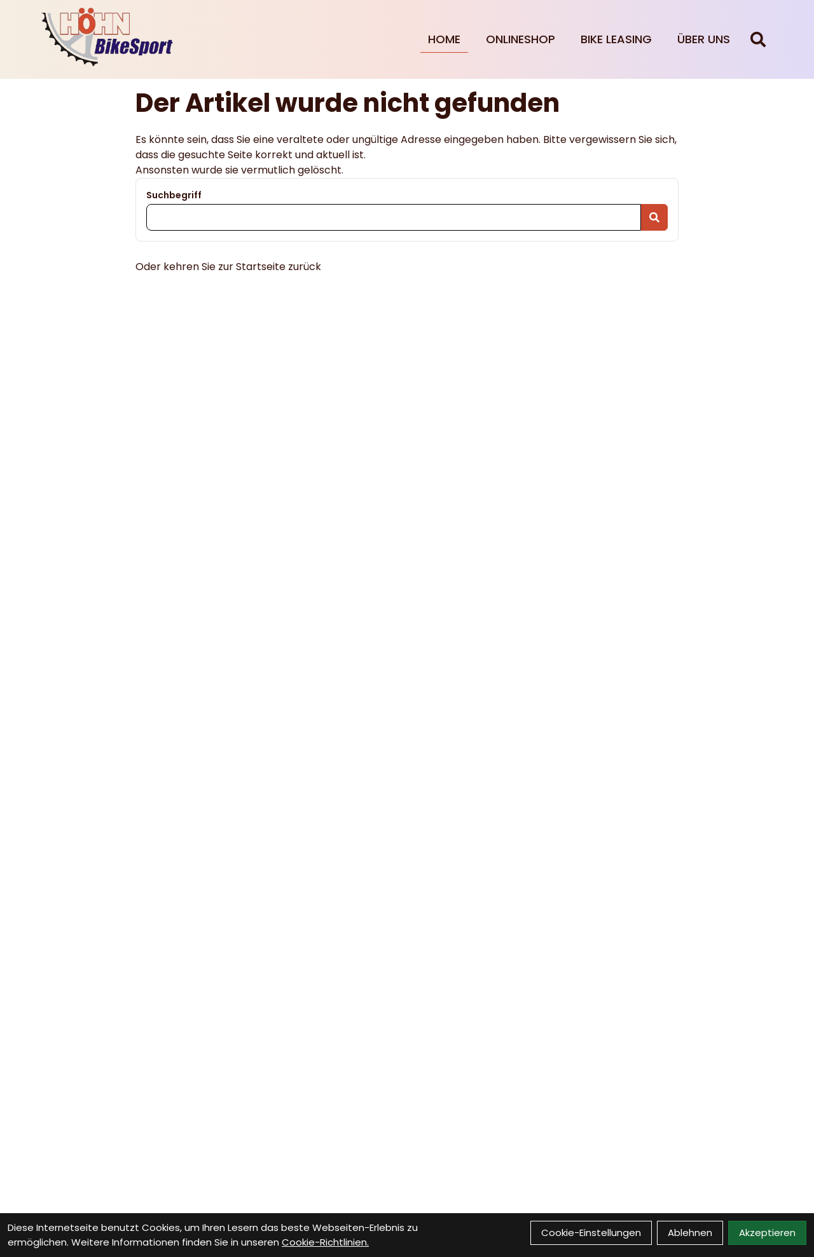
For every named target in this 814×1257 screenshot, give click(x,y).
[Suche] (758, 39)
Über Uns (703, 39)
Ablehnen (690, 1232)
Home (444, 39)
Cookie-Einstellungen (591, 1232)
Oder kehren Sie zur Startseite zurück (228, 266)
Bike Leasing (616, 39)
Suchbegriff (174, 195)
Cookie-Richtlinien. (325, 1242)
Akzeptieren (767, 1232)
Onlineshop (520, 39)
